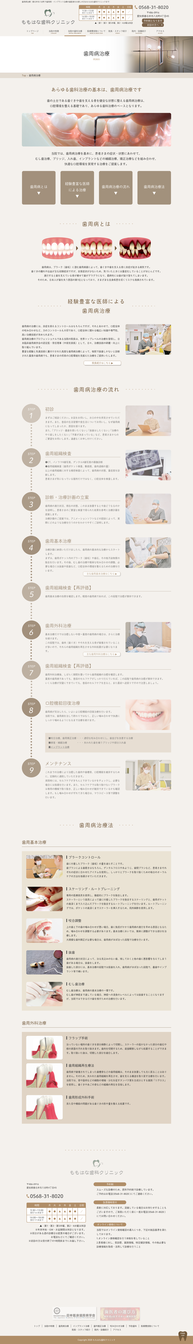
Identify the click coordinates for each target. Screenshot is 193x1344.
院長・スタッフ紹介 (81, 1329)
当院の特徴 (49, 1326)
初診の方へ (153, 25)
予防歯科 (133, 1326)
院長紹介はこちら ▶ (102, 363)
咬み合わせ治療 (117, 1326)
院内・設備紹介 (101, 1329)
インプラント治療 (81, 1326)
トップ (37, 1326)
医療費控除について (150, 1326)
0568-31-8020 (46, 1195)
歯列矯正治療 (100, 1326)
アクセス (117, 1329)
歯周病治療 (64, 1326)
